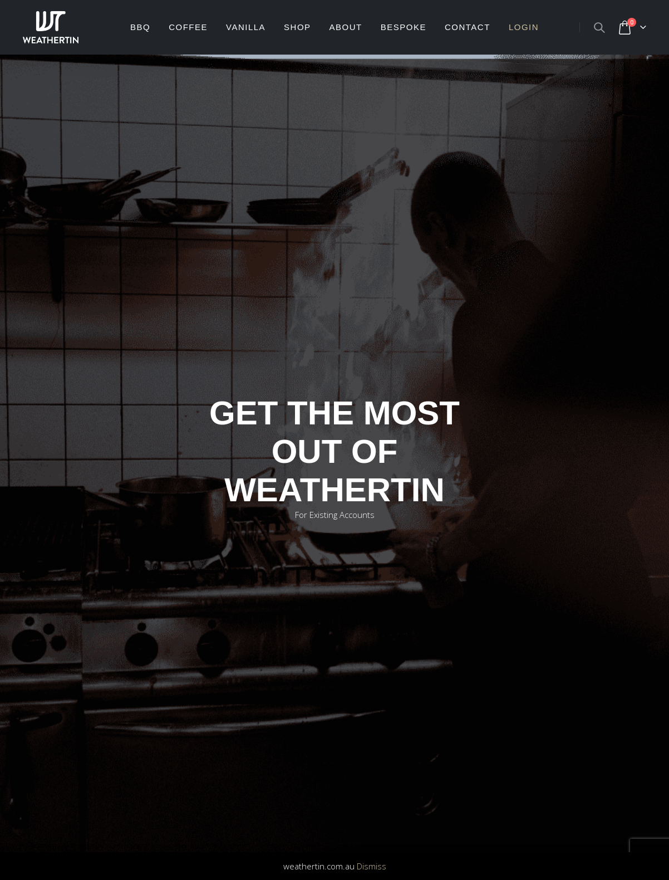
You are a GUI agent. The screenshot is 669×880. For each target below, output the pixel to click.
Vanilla (245, 27)
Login (524, 27)
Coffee (188, 27)
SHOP (297, 27)
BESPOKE (403, 27)
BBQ (140, 27)
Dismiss (371, 866)
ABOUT (345, 27)
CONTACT (467, 27)
